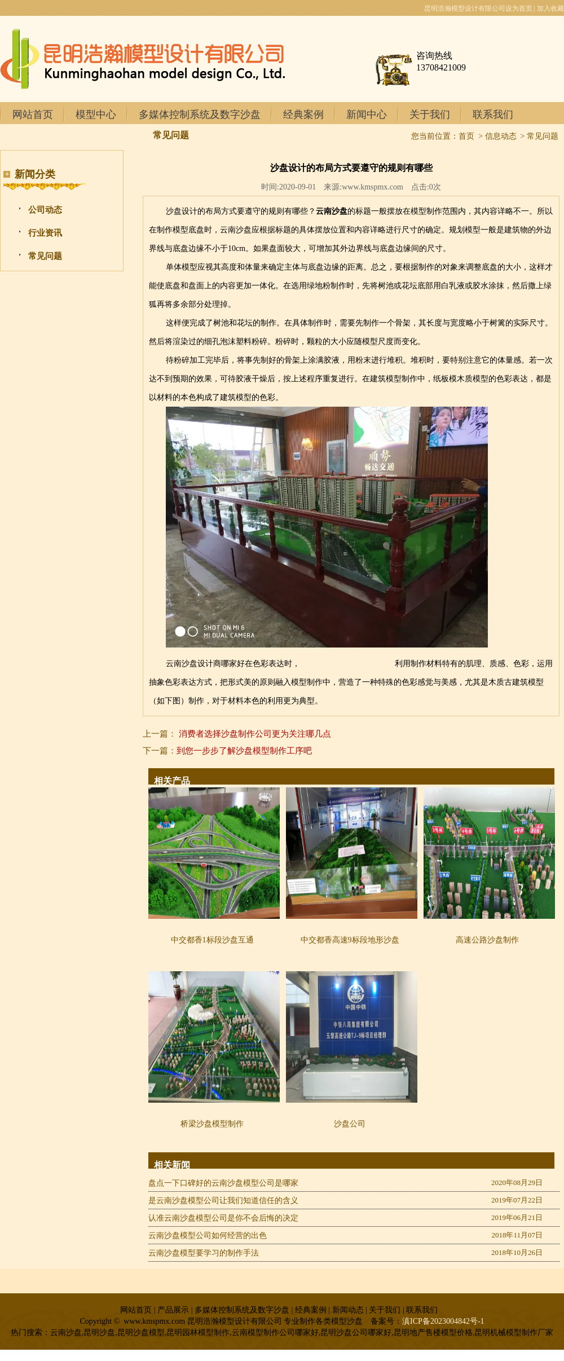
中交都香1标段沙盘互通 (212, 940)
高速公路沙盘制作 (487, 940)
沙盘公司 (349, 1124)
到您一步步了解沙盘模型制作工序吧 (244, 750)
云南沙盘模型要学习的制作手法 (203, 1253)
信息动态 (501, 136)
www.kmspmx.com (372, 187)
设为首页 (518, 8)
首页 (466, 136)
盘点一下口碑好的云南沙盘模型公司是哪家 (223, 1183)
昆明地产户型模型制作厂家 (347, 663)
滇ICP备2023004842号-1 (443, 1321)
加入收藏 (550, 8)
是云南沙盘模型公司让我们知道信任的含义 (223, 1200)
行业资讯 (45, 232)
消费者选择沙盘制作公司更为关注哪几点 (255, 733)
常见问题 (45, 256)
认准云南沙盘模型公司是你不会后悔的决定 (223, 1218)
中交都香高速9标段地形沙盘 (350, 940)
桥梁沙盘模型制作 (212, 1124)
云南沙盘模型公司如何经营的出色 (207, 1235)
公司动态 (45, 209)
